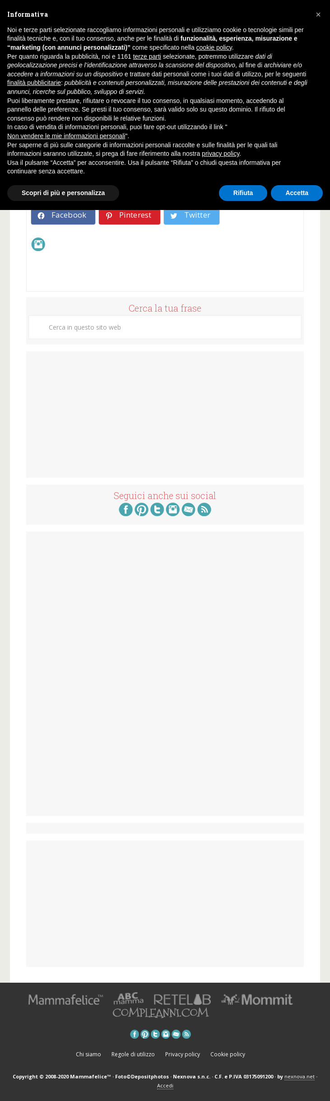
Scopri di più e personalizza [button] (63, 192)
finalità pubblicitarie (34, 82)
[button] (318, 14)
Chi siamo (88, 1054)
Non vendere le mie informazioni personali (66, 136)
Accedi (165, 1085)
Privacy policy (182, 1054)
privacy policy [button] (220, 153)
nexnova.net (299, 1076)
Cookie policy (227, 1054)
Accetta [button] (296, 192)
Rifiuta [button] (243, 192)
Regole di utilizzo (133, 1054)
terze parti (147, 56)
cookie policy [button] (214, 47)
